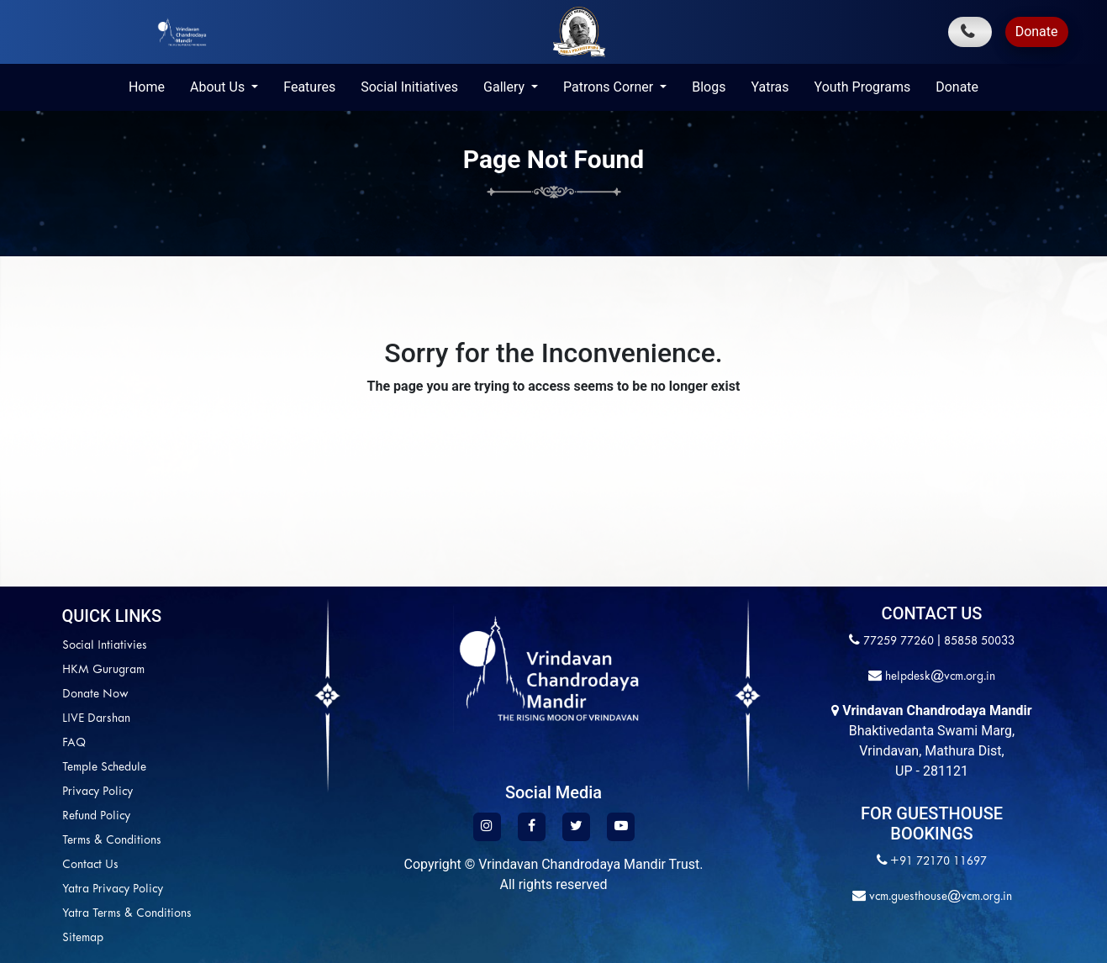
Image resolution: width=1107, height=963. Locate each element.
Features (309, 87)
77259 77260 (898, 641)
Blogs (708, 87)
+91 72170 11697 (938, 861)
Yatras (769, 87)
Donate (1036, 31)
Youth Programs (862, 87)
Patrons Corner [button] (609, 87)
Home (147, 87)
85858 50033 (979, 641)
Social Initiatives (409, 87)
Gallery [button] (505, 87)
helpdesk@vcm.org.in (938, 676)
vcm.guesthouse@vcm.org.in (939, 897)
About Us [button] (219, 87)
